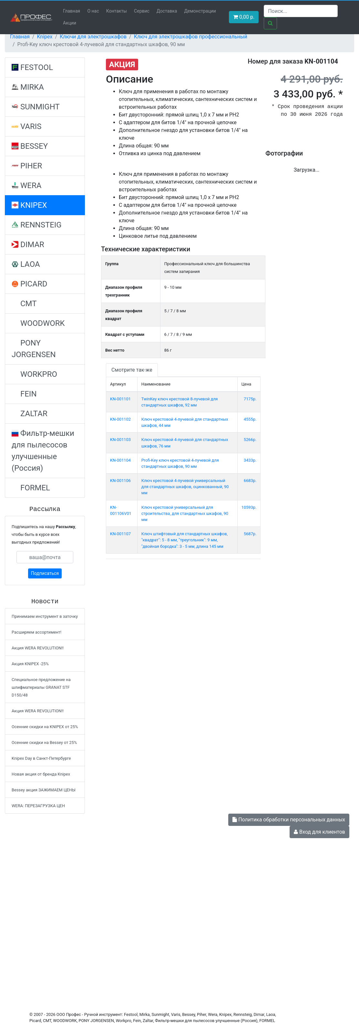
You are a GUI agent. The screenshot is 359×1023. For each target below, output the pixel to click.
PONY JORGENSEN (34, 348)
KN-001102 (120, 419)
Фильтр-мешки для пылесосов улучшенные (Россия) (43, 451)
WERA (26, 185)
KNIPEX (29, 205)
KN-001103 (120, 439)
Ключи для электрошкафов (93, 37)
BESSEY (30, 146)
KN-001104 (120, 460)
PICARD (29, 283)
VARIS (27, 126)
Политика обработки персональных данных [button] (288, 820)
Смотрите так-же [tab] (131, 370)
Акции (69, 22)
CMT (24, 303)
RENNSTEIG (37, 224)
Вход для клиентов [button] (319, 832)
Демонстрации (200, 11)
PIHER (27, 165)
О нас (93, 11)
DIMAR (28, 244)
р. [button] (243, 17)
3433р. (250, 460)
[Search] (301, 11)
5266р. (250, 439)
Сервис (141, 11)
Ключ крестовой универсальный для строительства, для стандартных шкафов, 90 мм (184, 513)
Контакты (116, 11)
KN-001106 (120, 480)
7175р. (250, 398)
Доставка (167, 11)
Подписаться (45, 573)
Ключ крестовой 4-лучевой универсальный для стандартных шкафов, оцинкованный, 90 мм (185, 486)
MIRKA (28, 87)
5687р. (250, 533)
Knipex (44, 37)
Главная (71, 11)
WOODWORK (38, 323)
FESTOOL (32, 67)
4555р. (250, 419)
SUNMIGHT (36, 106)
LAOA (26, 264)
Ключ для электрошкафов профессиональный (190, 37)
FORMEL (31, 487)
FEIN (24, 393)
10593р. (249, 507)
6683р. (250, 480)
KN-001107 (120, 533)
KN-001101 (120, 398)
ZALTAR (29, 413)
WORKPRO (34, 374)
